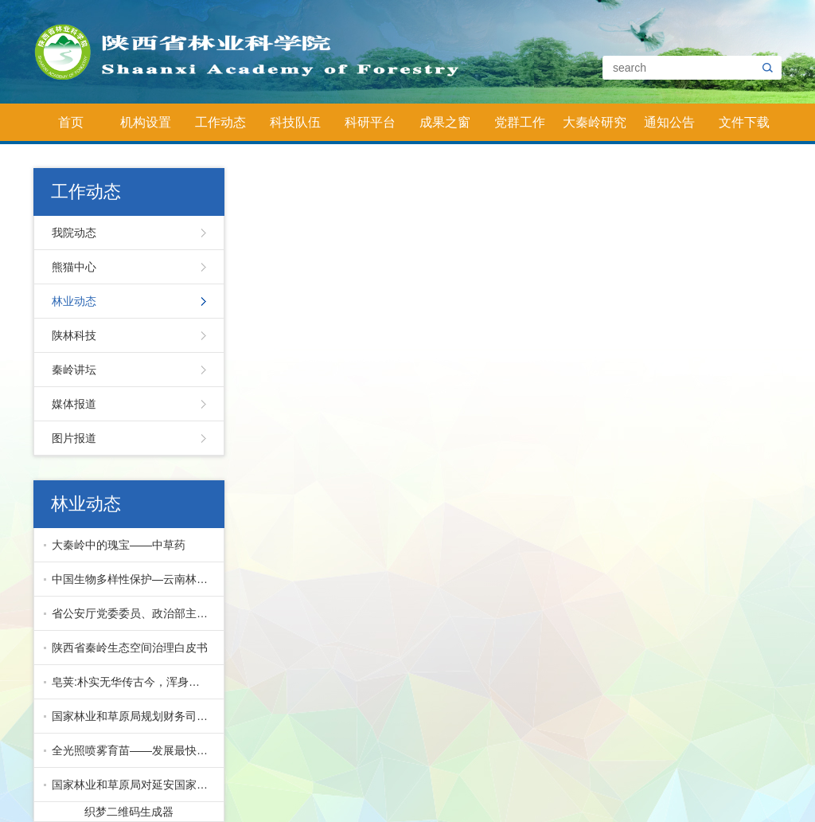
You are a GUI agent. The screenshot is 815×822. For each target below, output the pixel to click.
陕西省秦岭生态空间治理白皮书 (130, 647)
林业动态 (74, 301)
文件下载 (744, 122)
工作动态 (220, 122)
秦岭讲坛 (74, 369)
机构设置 (145, 122)
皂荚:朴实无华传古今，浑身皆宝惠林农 (134, 681)
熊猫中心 (74, 266)
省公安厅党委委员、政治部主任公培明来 (134, 613)
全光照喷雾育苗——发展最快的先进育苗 (134, 750)
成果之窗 (444, 122)
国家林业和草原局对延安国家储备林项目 (134, 784)
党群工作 (519, 122)
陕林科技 (74, 335)
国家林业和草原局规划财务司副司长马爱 (134, 716)
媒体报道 (74, 403)
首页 (71, 122)
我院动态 (74, 232)
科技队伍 (295, 122)
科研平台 (370, 122)
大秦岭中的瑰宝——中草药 (118, 544)
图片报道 (74, 438)
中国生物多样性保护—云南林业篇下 (134, 579)
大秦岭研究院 (594, 128)
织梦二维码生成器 (129, 811)
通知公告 (669, 122)
